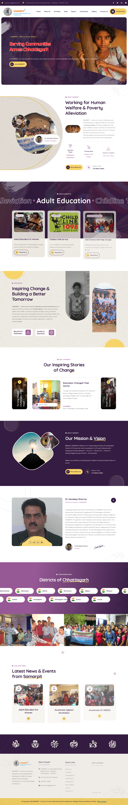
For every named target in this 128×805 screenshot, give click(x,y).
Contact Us (104, 11)
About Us (47, 11)
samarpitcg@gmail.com (12, 3)
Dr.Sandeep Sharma (81, 546)
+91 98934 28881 (98, 169)
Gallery (94, 11)
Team (66, 11)
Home (39, 11)
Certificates (84, 11)
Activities (57, 11)
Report (73, 11)
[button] (63, 652)
